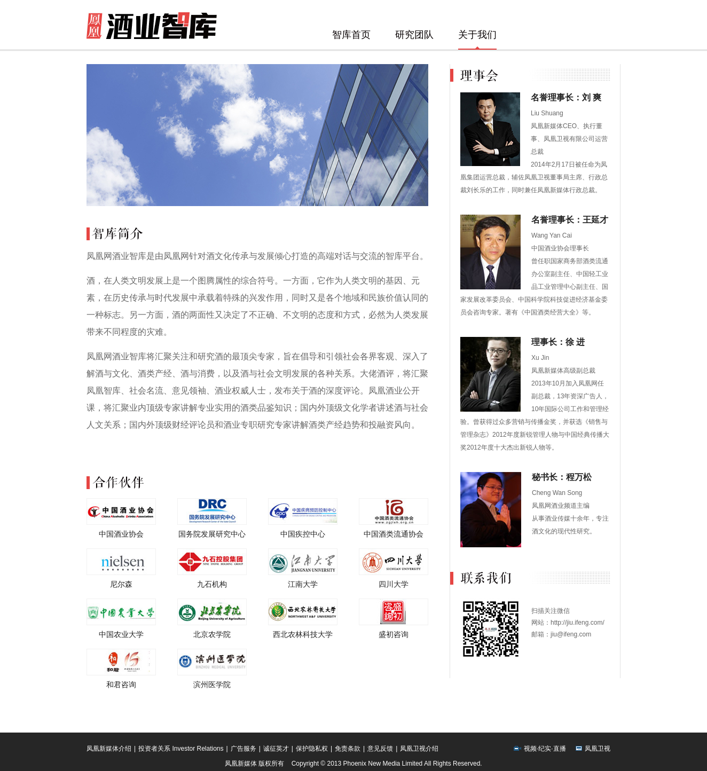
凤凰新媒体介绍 (109, 748)
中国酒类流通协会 (393, 534)
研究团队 (414, 34)
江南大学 (303, 584)
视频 (530, 748)
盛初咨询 (394, 634)
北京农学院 (212, 634)
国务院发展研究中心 (212, 534)
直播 (559, 748)
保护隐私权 (312, 748)
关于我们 (477, 34)
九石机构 (212, 584)
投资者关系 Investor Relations (180, 748)
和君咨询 (121, 684)
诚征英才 (276, 748)
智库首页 (351, 34)
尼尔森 (121, 584)
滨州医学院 (212, 684)
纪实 (544, 748)
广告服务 (243, 748)
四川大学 (394, 584)
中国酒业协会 (121, 534)
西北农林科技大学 (303, 634)
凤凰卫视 (597, 748)
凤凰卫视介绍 (419, 748)
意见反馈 (380, 748)
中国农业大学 (121, 634)
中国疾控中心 (302, 534)
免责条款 (347, 748)
